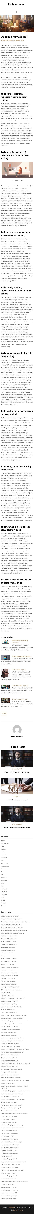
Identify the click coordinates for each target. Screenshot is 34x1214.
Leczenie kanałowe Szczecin (9, 1012)
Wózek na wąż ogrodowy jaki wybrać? (11, 990)
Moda (2, 860)
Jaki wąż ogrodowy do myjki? (9, 1193)
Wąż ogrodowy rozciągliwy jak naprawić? (12, 1052)
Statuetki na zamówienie (8, 950)
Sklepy (3, 883)
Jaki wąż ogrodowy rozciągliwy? (9, 1075)
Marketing (4, 857)
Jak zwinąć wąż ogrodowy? (8, 1178)
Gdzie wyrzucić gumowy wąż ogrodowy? (12, 1170)
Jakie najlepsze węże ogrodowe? (10, 987)
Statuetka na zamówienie (8, 947)
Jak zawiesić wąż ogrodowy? (9, 1176)
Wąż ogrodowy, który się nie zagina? (11, 1108)
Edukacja (3, 849)
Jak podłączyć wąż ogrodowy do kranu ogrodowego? (15, 1049)
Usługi (3, 900)
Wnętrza (3, 903)
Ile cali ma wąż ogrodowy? (8, 1009)
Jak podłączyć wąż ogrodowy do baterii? (12, 1041)
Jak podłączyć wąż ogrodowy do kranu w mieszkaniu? (16, 1021)
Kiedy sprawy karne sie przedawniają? (17, 772)
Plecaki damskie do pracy (20, 685)
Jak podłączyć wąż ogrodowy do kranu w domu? (14, 1113)
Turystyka (4, 894)
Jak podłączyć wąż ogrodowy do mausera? (12, 1127)
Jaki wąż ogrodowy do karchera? (10, 1144)
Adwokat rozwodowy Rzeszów (17, 800)
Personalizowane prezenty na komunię (11, 919)
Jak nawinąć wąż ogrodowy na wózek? (11, 1024)
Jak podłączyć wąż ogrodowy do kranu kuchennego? (15, 1063)
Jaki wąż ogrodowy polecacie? (9, 1026)
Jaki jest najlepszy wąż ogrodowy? (10, 1046)
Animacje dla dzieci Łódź (7, 970)
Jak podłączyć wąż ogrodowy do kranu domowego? (15, 1091)
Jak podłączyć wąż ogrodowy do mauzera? (12, 1099)
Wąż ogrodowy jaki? (6, 1156)
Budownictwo (5, 843)
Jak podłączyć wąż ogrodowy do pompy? (12, 1125)
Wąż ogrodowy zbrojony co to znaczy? (11, 1105)
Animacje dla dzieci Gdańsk (8, 961)
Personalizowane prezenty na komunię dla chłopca (15, 922)
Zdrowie (3, 906)
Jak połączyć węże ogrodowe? (9, 1190)
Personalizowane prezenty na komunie (12, 924)
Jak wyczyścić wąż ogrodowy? (9, 1004)
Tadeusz (5, 40)
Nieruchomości (5, 866)
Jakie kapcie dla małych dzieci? (9, 1139)
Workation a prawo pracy (20, 699)
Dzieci (2, 846)
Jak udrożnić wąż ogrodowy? (9, 1195)
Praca (2, 872)
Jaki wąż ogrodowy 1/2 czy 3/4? (9, 1167)
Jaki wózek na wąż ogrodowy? (9, 1116)
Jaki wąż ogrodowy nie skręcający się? (11, 1007)
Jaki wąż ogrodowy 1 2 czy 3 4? (9, 1001)
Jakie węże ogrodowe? (7, 995)
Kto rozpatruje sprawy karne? (9, 1110)
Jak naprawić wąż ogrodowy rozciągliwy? (12, 1018)
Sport (2, 886)
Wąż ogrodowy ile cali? (7, 1136)
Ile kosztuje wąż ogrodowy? (8, 1102)
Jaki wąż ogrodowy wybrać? (8, 1122)
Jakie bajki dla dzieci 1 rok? (8, 978)
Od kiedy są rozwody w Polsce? (9, 916)
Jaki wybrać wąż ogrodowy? (8, 1072)
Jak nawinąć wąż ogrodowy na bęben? (11, 1029)
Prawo (4, 713)
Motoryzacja (4, 863)
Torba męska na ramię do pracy (21, 656)
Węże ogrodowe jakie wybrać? (9, 1153)
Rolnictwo (4, 880)
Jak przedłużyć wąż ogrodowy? (9, 1066)
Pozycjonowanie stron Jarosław (10, 975)
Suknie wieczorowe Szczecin (9, 984)
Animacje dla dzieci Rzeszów (9, 936)
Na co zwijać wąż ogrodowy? (9, 1159)
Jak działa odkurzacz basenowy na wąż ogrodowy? (15, 1080)
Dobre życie (16, 4)
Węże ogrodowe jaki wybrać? (9, 1150)
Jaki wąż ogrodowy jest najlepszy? (10, 1164)
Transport (4, 891)
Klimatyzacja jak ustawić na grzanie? (11, 1077)
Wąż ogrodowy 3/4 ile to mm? (9, 981)
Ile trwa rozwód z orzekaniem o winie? (17, 827)
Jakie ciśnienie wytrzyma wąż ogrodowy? (12, 1038)
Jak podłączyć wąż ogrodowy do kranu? (12, 1093)
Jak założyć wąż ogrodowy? (8, 1198)
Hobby (3, 852)
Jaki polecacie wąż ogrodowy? (9, 1032)
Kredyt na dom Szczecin (7, 964)
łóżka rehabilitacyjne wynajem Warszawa (12, 933)
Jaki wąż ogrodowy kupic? (8, 1083)
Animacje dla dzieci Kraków (8, 941)
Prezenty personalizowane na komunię (11, 927)
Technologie (4, 889)
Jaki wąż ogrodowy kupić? (8, 1184)
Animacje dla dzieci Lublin (8, 956)
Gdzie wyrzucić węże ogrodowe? (10, 1055)
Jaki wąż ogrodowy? (6, 992)
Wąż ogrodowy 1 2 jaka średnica (10, 1096)
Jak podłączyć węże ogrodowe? (9, 1060)
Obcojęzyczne (5, 869)
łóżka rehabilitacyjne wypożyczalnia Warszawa (14, 930)
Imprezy (3, 855)
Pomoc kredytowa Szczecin (8, 939)
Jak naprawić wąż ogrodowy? (9, 1187)
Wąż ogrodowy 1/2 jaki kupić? (9, 1058)
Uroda (2, 897)
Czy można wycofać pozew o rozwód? (11, 1069)
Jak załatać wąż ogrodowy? (8, 1173)
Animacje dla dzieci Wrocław (9, 973)
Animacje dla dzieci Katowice (9, 958)
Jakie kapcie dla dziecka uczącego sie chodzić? (14, 1015)
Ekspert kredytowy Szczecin (9, 944)
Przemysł (3, 877)
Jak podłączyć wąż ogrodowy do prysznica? (13, 998)
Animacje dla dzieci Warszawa (9, 953)
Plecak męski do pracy (19, 669)
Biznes (3, 840)
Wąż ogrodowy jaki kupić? (8, 1119)
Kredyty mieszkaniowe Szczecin (10, 967)
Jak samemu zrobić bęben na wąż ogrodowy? (13, 1161)
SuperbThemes (18, 1210)
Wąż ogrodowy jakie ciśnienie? (9, 1133)
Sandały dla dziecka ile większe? (10, 1043)
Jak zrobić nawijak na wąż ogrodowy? (11, 1142)
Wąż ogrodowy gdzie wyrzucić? (9, 1147)
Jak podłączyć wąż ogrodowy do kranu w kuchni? (14, 1181)
